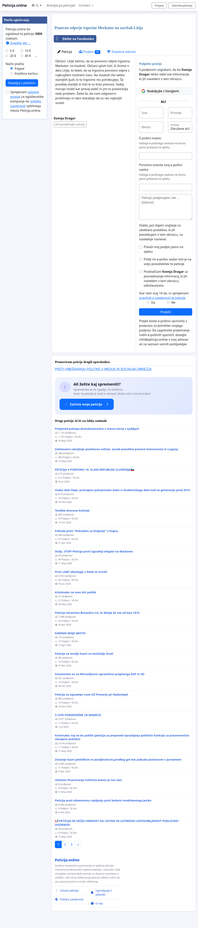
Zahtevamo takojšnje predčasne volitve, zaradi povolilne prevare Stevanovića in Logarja (116, 449)
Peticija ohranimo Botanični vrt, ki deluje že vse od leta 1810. (97, 613)
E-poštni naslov (150, 138)
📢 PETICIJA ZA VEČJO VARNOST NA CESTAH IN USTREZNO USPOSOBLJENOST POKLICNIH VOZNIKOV (116, 823)
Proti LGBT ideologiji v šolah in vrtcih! (81, 572)
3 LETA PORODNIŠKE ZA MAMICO (78, 715)
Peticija (64, 52)
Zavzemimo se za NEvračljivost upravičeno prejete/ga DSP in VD (99, 674)
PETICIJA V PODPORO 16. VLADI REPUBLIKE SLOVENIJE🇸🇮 (94, 469)
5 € (12, 51)
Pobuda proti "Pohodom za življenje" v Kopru (86, 531)
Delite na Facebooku (74, 38)
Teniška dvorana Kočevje (72, 510)
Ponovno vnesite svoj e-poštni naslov (160, 167)
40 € (28, 56)
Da (153, 302)
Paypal (19, 68)
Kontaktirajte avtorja (70, 124)
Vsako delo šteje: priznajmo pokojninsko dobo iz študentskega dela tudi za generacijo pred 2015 (122, 490)
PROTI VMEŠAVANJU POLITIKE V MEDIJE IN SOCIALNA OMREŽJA (103, 369)
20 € (13, 56)
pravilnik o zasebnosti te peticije (162, 298)
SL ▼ (36, 5)
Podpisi (90, 52)
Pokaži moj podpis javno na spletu (163, 249)
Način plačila (15, 64)
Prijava (159, 5)
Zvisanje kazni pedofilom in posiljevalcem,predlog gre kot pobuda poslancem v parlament (118, 759)
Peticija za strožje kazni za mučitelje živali (84, 653)
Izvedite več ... (18, 43)
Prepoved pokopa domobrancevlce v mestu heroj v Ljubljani (97, 429)
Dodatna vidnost (121, 52)
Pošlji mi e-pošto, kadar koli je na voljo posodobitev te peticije (167, 261)
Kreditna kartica (26, 73)
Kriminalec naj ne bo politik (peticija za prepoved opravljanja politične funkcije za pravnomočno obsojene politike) (122, 737)
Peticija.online (14, 5)
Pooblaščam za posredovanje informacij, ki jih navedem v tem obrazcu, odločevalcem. (166, 278)
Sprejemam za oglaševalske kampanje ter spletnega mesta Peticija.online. (27, 101)
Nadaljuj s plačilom (22, 83)
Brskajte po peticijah (61, 5)
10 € (28, 51)
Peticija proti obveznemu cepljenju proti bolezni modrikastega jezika (103, 800)
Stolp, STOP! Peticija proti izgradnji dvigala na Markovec (94, 551)
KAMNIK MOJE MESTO (70, 633)
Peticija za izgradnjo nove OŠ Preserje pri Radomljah (91, 694)
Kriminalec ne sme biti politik (75, 592)
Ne (173, 302)
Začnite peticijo (182, 5)
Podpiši (165, 312)
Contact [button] (85, 5)
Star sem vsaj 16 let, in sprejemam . (164, 295)
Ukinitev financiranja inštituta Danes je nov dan (88, 780)
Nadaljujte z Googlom (160, 91)
